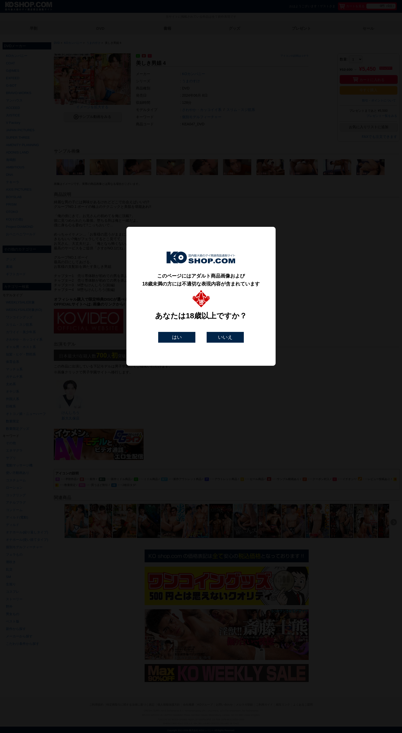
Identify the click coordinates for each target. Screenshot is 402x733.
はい (177, 337)
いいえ (225, 337)
